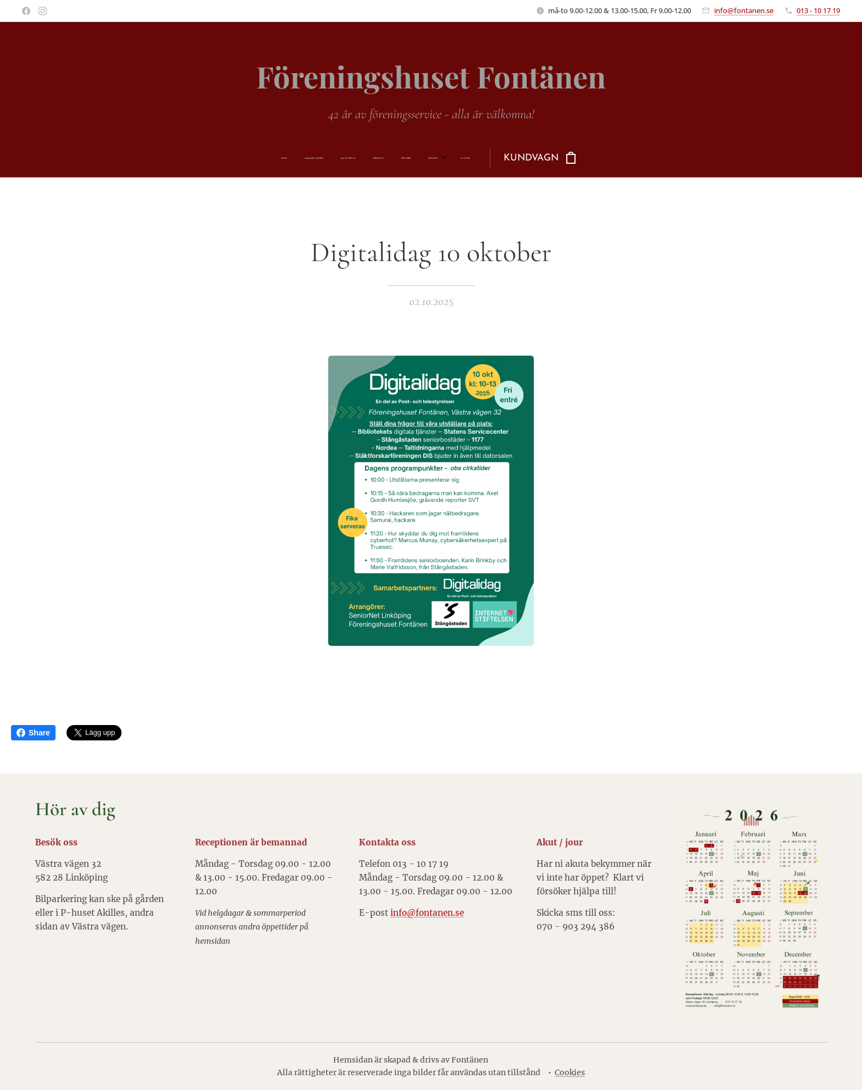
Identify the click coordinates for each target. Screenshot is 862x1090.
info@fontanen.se (743, 10)
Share (33, 732)
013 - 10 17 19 (818, 10)
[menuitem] (325, 158)
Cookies (570, 1072)
